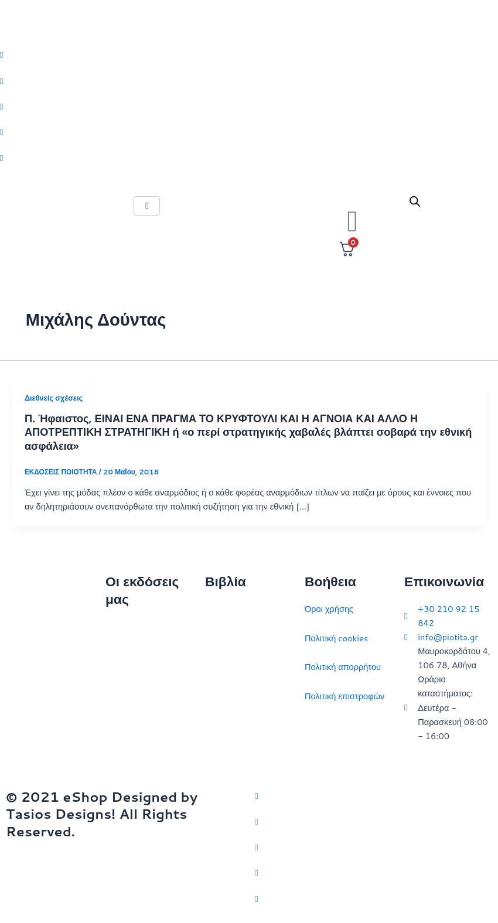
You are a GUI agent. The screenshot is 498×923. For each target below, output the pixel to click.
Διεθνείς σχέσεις (54, 397)
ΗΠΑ (214, 754)
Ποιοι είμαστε (130, 655)
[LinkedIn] (249, 132)
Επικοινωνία (128, 684)
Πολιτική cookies (336, 638)
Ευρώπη (221, 725)
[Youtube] (249, 158)
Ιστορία (219, 667)
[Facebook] (249, 80)
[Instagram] (249, 106)
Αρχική (118, 626)
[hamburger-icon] (147, 206)
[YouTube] (373, 898)
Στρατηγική (226, 638)
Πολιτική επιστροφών (344, 696)
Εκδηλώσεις (128, 713)
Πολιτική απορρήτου (343, 667)
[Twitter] (249, 54)
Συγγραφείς (127, 742)
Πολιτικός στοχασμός (244, 696)
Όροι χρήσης (329, 609)
